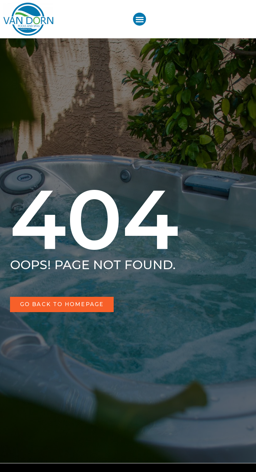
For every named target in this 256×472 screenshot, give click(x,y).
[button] (139, 19)
